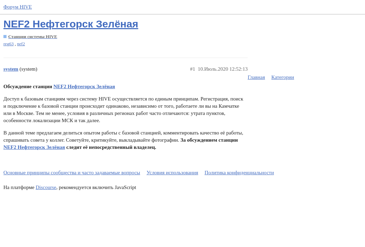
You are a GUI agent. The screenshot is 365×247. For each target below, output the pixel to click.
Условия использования (172, 172)
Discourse (46, 187)
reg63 (8, 43)
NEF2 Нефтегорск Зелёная (70, 24)
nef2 (21, 43)
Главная (256, 77)
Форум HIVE (17, 7)
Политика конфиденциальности (239, 172)
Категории (282, 77)
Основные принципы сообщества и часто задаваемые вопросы (71, 172)
